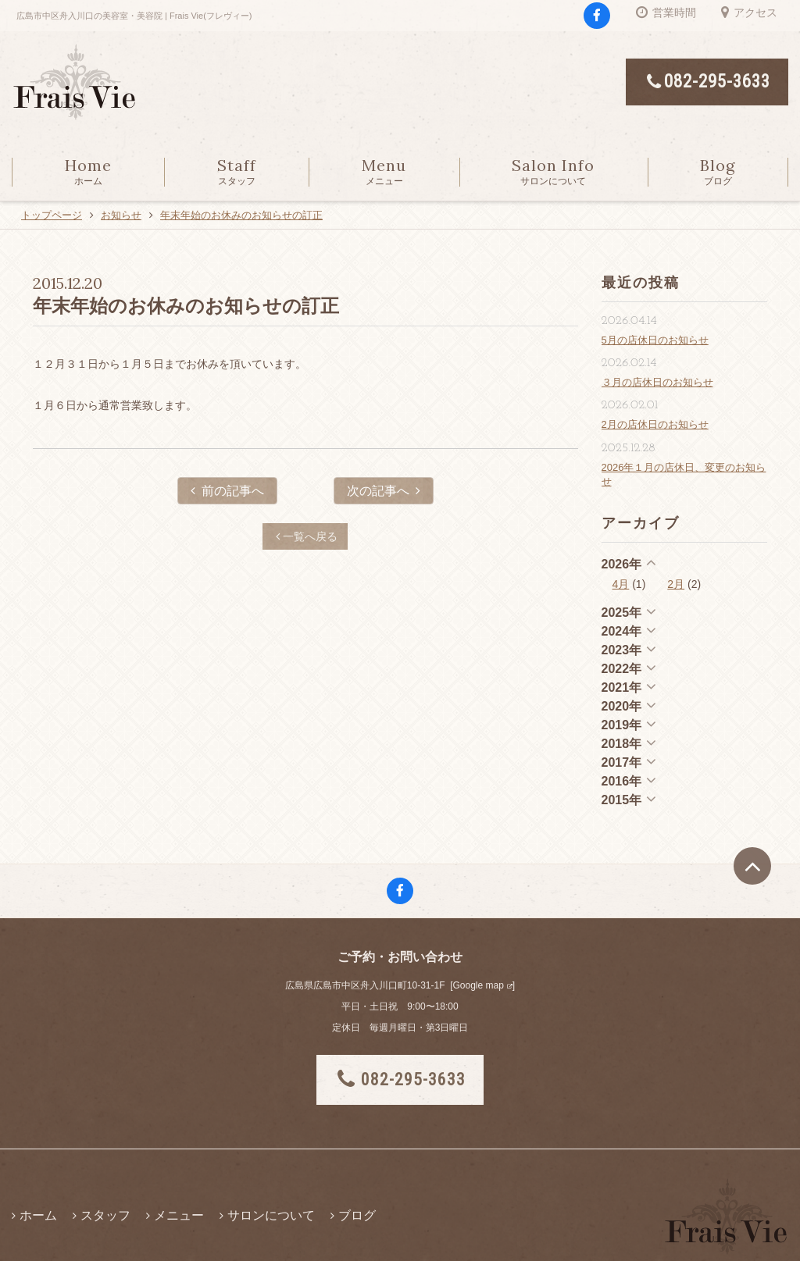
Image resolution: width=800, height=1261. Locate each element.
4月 (621, 584)
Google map (477, 985)
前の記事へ (227, 490)
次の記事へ (383, 490)
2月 (675, 584)
